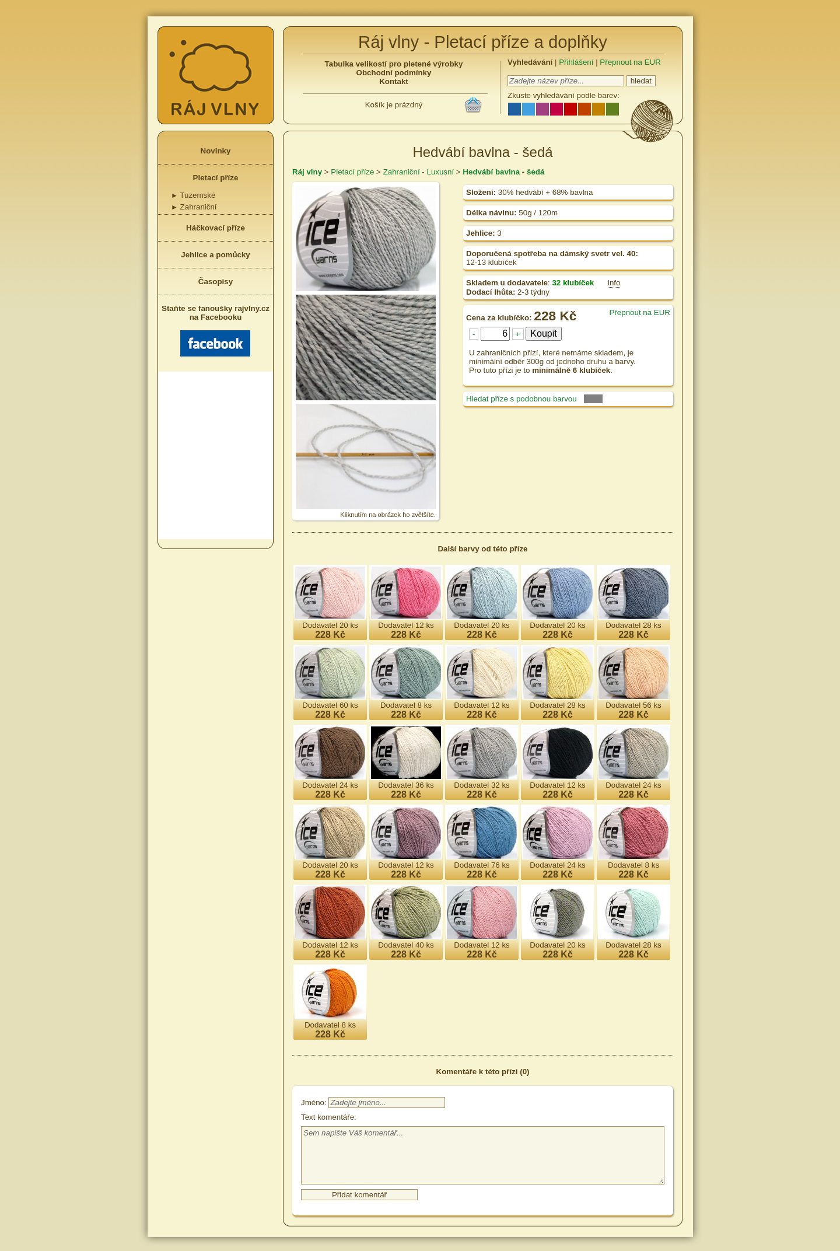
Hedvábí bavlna (491, 171)
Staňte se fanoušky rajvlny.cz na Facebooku (216, 330)
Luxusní (440, 171)
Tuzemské (193, 195)
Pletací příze (216, 177)
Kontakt (393, 81)
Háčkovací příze (215, 227)
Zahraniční (194, 206)
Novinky (216, 150)
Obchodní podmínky (394, 72)
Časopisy (215, 281)
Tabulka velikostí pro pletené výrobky (394, 64)
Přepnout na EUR (630, 62)
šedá (535, 171)
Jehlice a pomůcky (215, 254)
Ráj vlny (307, 171)
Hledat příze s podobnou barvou (521, 398)
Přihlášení (576, 62)
